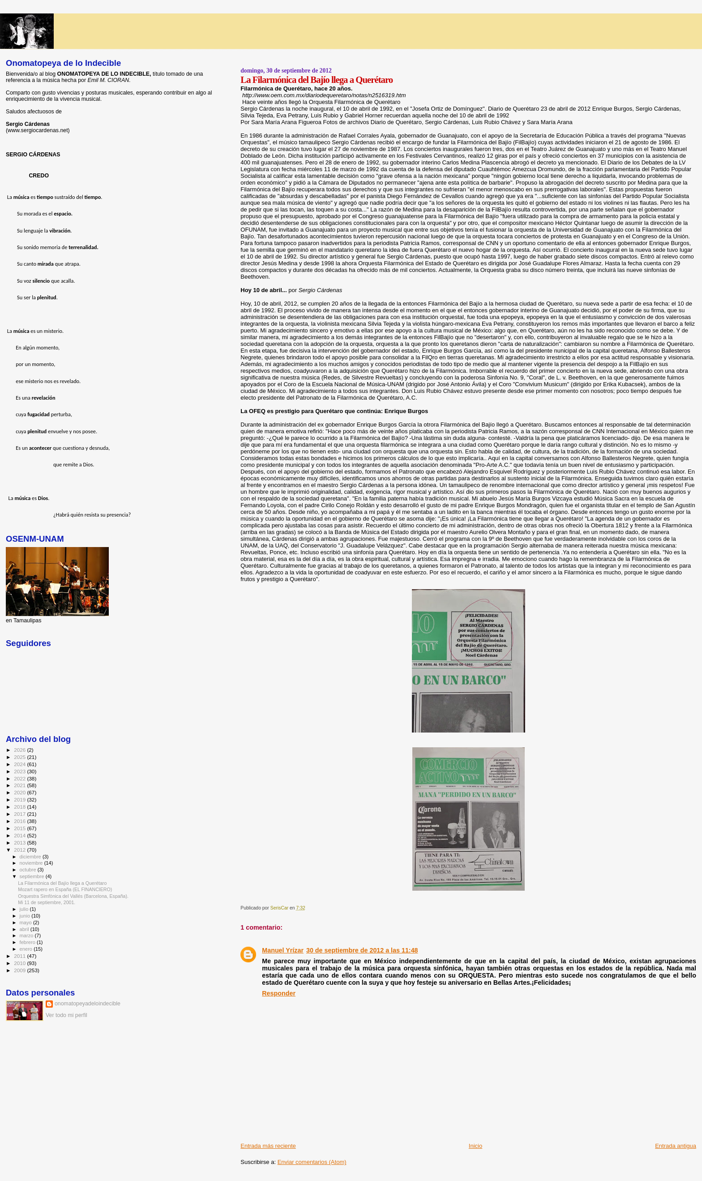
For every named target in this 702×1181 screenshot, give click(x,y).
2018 (20, 807)
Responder (278, 993)
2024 (20, 764)
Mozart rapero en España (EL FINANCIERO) (65, 889)
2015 (20, 828)
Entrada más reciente (268, 1145)
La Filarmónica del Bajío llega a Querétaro (62, 883)
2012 (20, 850)
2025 (20, 757)
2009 (20, 970)
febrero (28, 942)
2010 (20, 963)
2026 (20, 750)
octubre (29, 869)
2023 (20, 771)
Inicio (475, 1145)
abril (25, 929)
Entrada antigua (675, 1145)
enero (27, 949)
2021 (20, 785)
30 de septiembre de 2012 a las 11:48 (362, 950)
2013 (20, 842)
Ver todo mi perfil (66, 1015)
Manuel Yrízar (283, 950)
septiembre (33, 876)
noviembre (32, 863)
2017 (20, 814)
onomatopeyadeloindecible (87, 1003)
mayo (26, 922)
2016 (20, 821)
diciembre (31, 856)
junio (26, 915)
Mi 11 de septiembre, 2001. (46, 902)
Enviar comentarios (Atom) (312, 1162)
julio (25, 909)
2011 (20, 956)
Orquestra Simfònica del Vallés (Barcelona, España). (73, 896)
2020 (20, 792)
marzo (27, 935)
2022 (20, 778)
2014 (20, 835)
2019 (20, 799)
